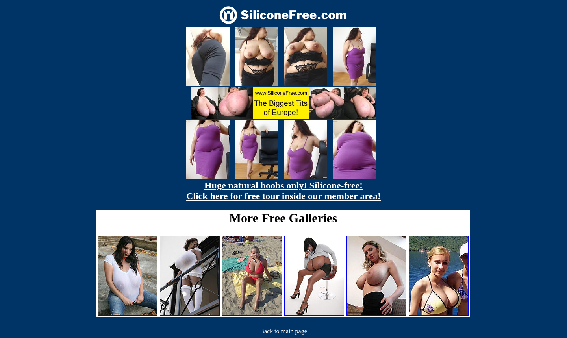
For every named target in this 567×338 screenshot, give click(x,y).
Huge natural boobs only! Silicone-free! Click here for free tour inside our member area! (283, 190)
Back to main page (283, 331)
